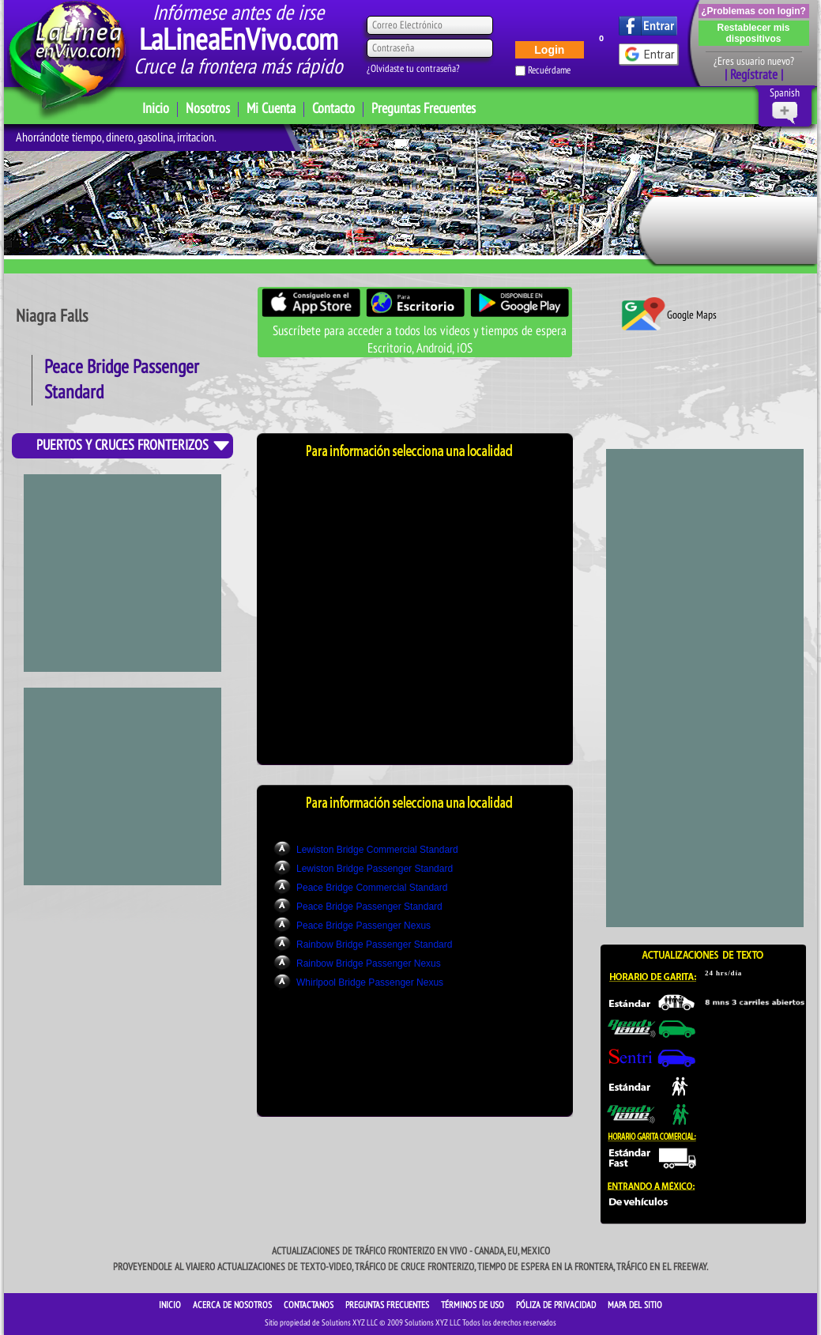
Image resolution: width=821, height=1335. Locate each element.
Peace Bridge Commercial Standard (371, 887)
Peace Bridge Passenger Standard (369, 906)
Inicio (155, 108)
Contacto (333, 108)
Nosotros (208, 108)
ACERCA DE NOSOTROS (233, 1304)
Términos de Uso (474, 1304)
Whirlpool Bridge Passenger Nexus (369, 982)
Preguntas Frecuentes (423, 108)
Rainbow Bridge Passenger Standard (374, 944)
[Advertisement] (122, 786)
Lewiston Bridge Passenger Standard (374, 868)
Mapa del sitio (635, 1304)
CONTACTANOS (310, 1304)
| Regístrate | (754, 75)
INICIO (171, 1304)
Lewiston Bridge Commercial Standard (377, 849)
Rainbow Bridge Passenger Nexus (368, 963)
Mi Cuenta (271, 108)
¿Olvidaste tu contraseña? (413, 68)
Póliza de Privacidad (557, 1304)
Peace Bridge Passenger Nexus (363, 925)
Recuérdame (549, 70)
